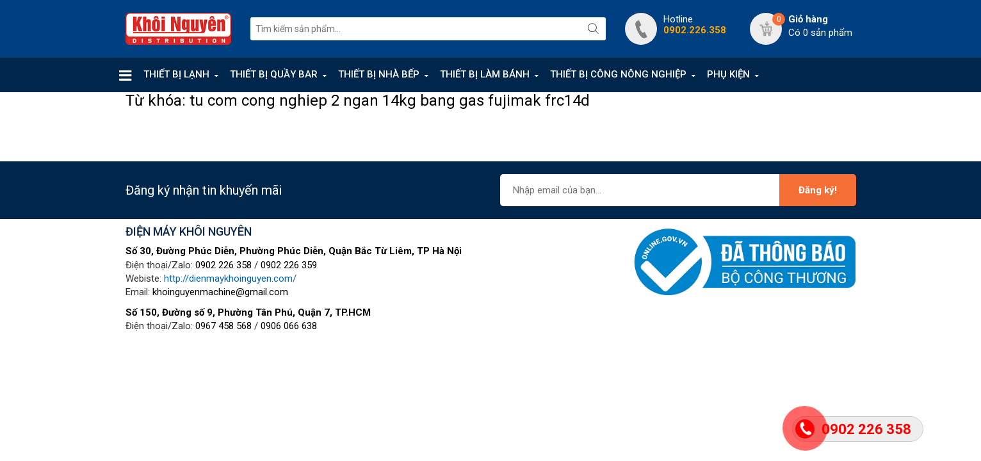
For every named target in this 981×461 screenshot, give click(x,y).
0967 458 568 (223, 326)
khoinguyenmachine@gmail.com (220, 292)
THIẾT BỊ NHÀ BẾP (378, 74)
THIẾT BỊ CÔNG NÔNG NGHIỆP (618, 74)
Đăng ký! (818, 190)
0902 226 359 (289, 265)
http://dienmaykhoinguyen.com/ (230, 278)
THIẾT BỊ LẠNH (176, 74)
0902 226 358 (223, 265)
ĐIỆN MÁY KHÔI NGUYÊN (189, 231)
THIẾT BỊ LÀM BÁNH (485, 74)
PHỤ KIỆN (728, 74)
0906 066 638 (289, 326)
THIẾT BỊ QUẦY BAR (274, 74)
